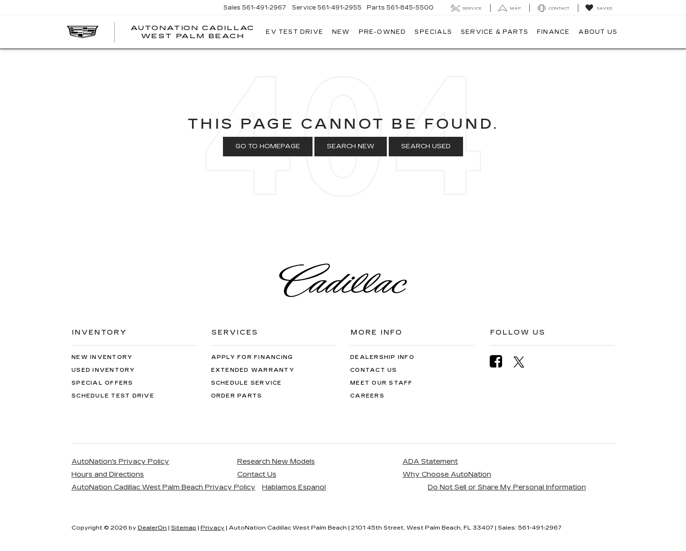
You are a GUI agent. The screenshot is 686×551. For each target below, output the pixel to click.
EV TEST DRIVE (294, 32)
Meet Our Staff (381, 383)
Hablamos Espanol (294, 487)
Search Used (426, 146)
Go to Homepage (267, 146)
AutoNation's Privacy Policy (120, 462)
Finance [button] (553, 32)
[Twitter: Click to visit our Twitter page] (524, 361)
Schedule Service (246, 383)
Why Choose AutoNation (447, 474)
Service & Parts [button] (494, 32)
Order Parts (236, 396)
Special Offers (102, 383)
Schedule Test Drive (112, 396)
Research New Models (276, 462)
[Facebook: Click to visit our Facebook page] (501, 361)
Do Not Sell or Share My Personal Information (507, 487)
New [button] (341, 32)
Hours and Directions (107, 474)
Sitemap (183, 527)
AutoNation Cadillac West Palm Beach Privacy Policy (163, 487)
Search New (350, 146)
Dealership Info (382, 357)
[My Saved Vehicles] (598, 8)
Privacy (212, 527)
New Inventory (101, 357)
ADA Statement (430, 462)
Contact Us (373, 370)
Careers (367, 396)
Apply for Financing (252, 357)
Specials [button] (433, 32)
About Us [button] (597, 32)
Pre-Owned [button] (382, 32)
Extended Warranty (252, 370)
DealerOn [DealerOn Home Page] (152, 527)
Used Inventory (103, 370)
